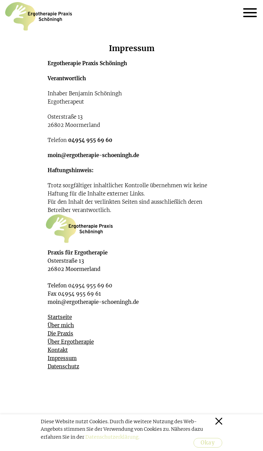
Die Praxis (60, 333)
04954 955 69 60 (90, 140)
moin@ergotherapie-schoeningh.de (93, 155)
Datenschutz (63, 366)
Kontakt (58, 350)
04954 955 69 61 (79, 293)
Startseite (60, 317)
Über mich (61, 325)
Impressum (62, 358)
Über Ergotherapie (71, 342)
